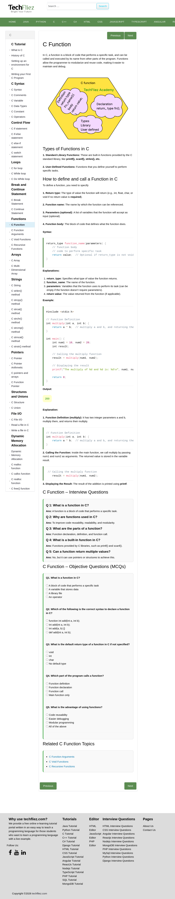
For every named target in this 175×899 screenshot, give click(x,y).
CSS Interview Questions (117, 829)
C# (75, 22)
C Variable (17, 100)
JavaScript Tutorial (72, 856)
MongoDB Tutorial (72, 883)
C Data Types (19, 106)
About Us (148, 826)
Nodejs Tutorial (70, 868)
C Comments (18, 95)
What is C (16, 50)
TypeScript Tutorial (73, 872)
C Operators (18, 116)
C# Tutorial (68, 841)
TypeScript (139, 22)
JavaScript (117, 22)
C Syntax (16, 89)
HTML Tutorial (70, 849)
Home (12, 22)
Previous (115, 35)
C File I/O (16, 419)
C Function (18, 224)
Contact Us (149, 829)
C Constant (17, 111)
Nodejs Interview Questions (118, 841)
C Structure (17, 402)
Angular (160, 22)
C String (16, 285)
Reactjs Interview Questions (118, 837)
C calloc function (20, 473)
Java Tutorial (69, 826)
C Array (15, 260)
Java (26, 22)
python (41, 22)
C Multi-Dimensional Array (18, 269)
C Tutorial (67, 833)
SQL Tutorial (69, 879)
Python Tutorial (70, 829)
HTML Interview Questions (118, 826)
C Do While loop (20, 178)
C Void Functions (21, 239)
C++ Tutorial (69, 837)
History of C (18, 55)
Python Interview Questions (118, 856)
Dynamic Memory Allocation (16, 455)
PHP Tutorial (69, 876)
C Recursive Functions (62, 766)
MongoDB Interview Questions (120, 845)
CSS (100, 22)
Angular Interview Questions (119, 833)
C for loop (16, 168)
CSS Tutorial (69, 853)
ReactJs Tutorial (71, 864)
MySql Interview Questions (118, 853)
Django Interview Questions (118, 860)
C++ (64, 22)
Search (103, 6)
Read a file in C (20, 424)
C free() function (20, 488)
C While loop (18, 173)
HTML (87, 22)
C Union (16, 407)
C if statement (19, 128)
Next (130, 35)
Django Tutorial (71, 845)
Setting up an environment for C (20, 64)
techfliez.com (39, 893)
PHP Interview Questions (117, 849)
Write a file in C (20, 430)
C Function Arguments (61, 756)
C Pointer (16, 358)
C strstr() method (21, 346)
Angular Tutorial (71, 860)
